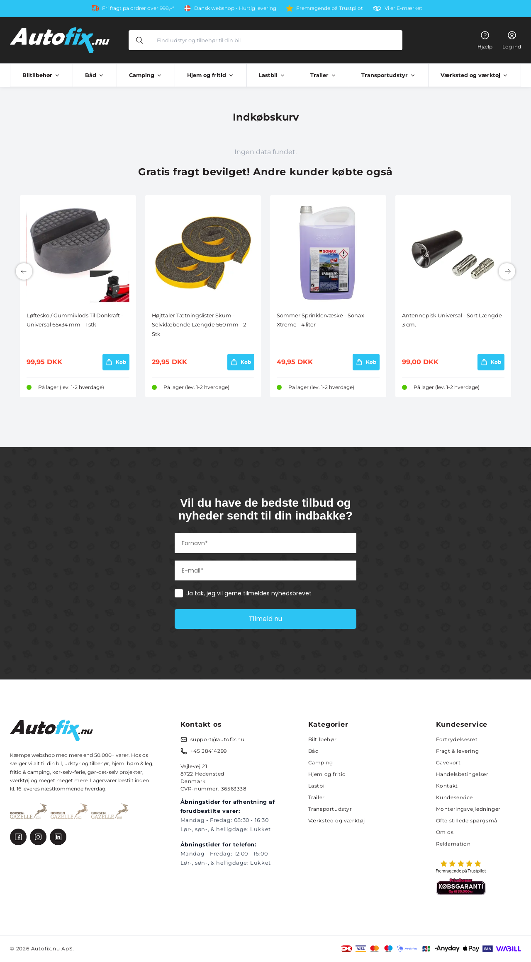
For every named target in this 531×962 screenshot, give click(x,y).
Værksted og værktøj (336, 820)
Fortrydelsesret (457, 739)
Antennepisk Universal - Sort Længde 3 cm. (452, 320)
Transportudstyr (330, 809)
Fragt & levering (457, 751)
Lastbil (317, 786)
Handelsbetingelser (462, 774)
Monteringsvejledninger (468, 809)
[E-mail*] (265, 570)
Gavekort (448, 762)
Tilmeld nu (265, 619)
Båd (313, 751)
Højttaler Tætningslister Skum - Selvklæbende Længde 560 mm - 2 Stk (199, 324)
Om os (445, 832)
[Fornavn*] (265, 543)
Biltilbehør (322, 739)
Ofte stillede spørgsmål (467, 820)
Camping (320, 762)
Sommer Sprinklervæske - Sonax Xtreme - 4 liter (320, 320)
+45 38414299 (208, 751)
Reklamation (453, 844)
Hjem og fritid (327, 774)
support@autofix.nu (217, 739)
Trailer (316, 797)
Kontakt (447, 786)
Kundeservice (454, 797)
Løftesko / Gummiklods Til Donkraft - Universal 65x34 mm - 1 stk (75, 320)
